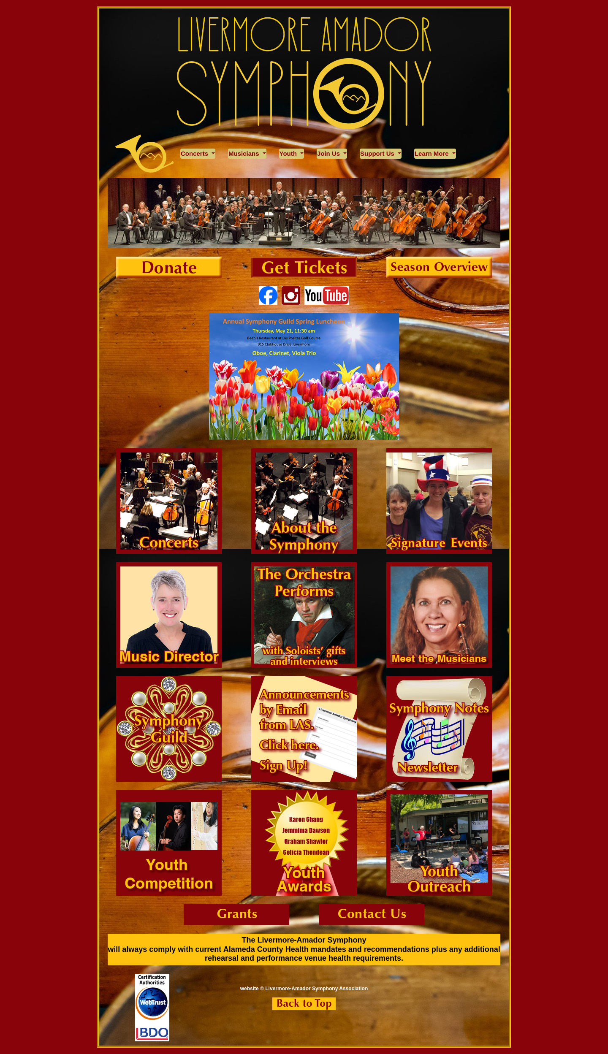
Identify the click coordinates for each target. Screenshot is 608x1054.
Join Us (329, 153)
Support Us (378, 153)
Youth (289, 153)
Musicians (244, 153)
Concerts (195, 153)
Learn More (433, 153)
